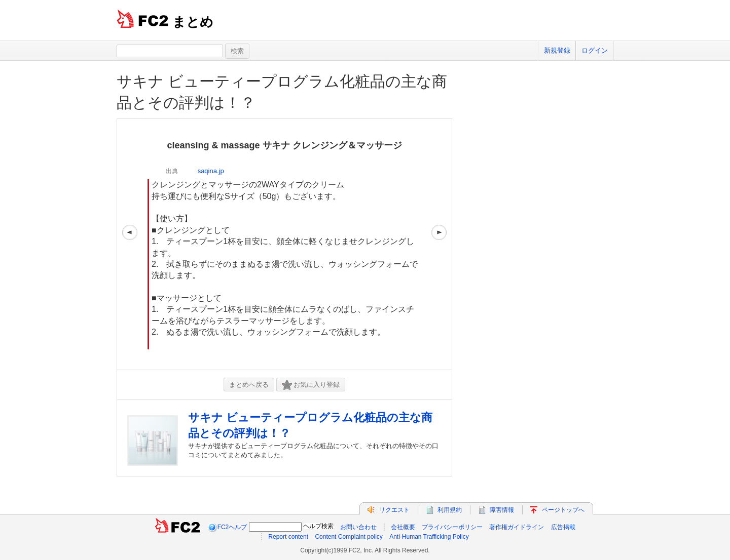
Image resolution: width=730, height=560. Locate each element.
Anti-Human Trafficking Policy (429, 536)
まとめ (192, 21)
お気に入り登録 (311, 385)
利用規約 (449, 509)
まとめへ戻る (249, 384)
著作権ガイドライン (516, 527)
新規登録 (557, 50)
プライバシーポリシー (452, 527)
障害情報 (502, 509)
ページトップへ (563, 509)
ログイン (594, 50)
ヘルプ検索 (318, 526)
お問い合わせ (358, 527)
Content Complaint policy (348, 536)
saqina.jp (211, 171)
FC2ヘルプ (232, 527)
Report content (288, 536)
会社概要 (403, 527)
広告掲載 (563, 527)
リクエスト (394, 509)
